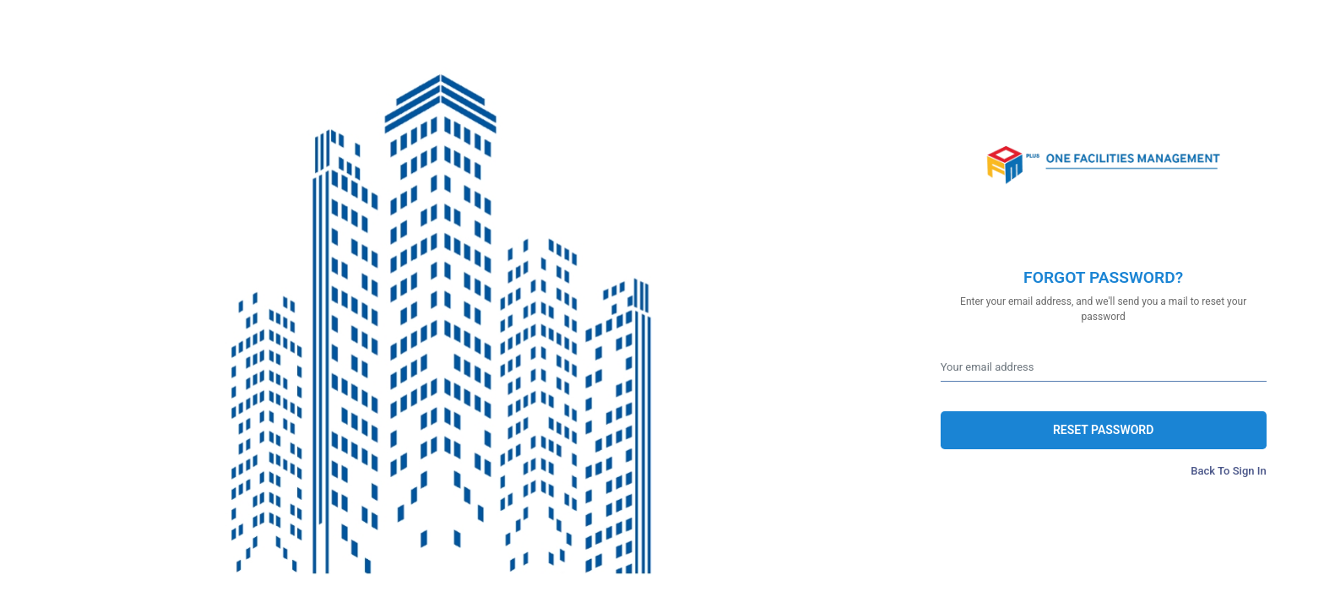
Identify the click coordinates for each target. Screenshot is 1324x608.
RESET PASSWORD (1103, 430)
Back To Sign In (1228, 470)
